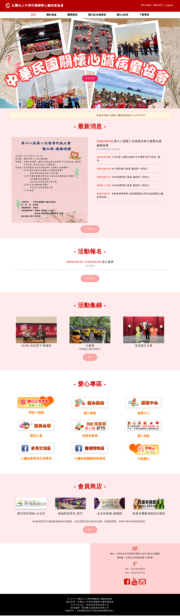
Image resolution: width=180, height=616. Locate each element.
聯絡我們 (158, 5)
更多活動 (90, 279)
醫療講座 (72, 15)
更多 (90, 357)
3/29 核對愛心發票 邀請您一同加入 (130, 177)
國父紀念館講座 (97, 15)
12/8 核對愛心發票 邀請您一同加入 (130, 185)
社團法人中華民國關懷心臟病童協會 (34, 6)
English (169, 5)
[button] (166, 63)
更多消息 (90, 229)
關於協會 (51, 15)
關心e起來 (122, 15)
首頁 (36, 14)
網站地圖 (145, 5)
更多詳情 (90, 78)
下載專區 (144, 15)
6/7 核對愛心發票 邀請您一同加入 (130, 169)
